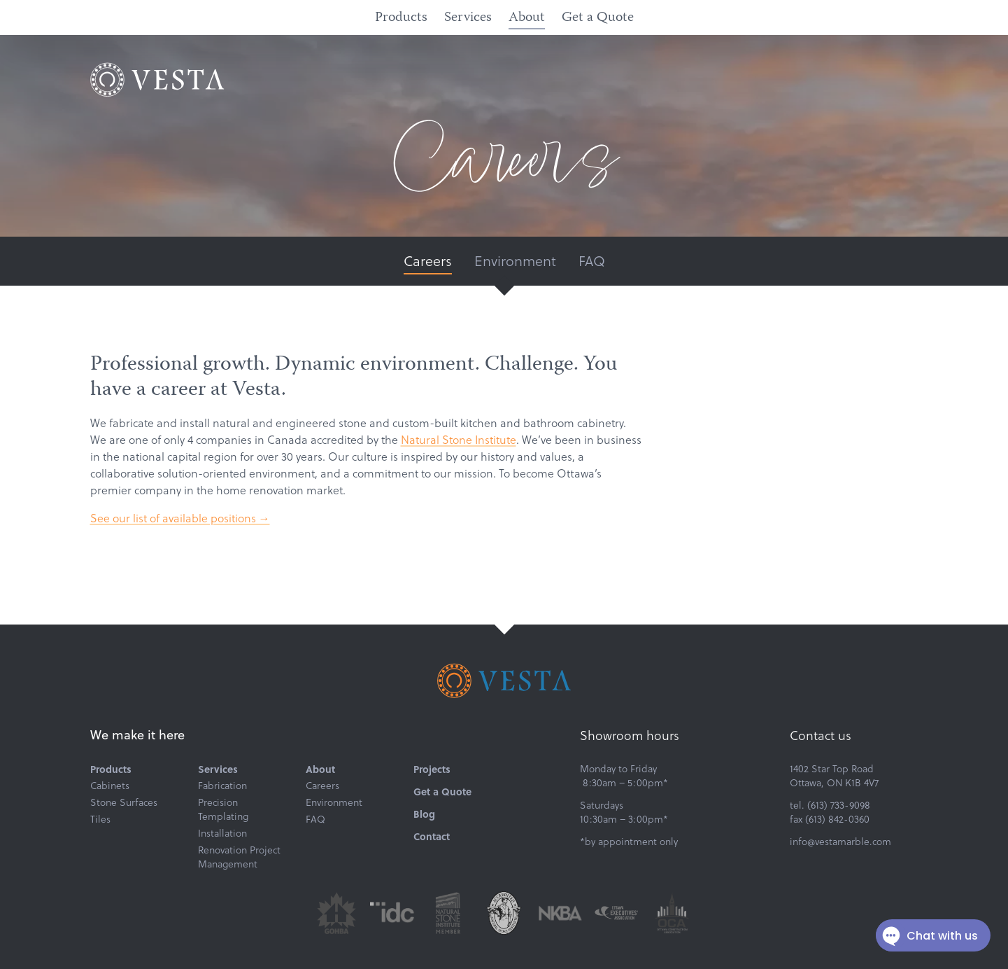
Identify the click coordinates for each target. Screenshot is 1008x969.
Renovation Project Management (239, 857)
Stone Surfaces (123, 802)
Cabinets (109, 786)
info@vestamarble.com (840, 841)
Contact (431, 836)
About (527, 17)
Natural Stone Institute (458, 439)
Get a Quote (598, 17)
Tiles (100, 819)
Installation (222, 833)
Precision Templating (223, 809)
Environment (515, 260)
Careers (428, 260)
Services (468, 17)
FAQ (591, 260)
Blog (424, 814)
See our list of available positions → (180, 518)
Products (401, 17)
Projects (431, 769)
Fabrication (222, 786)
